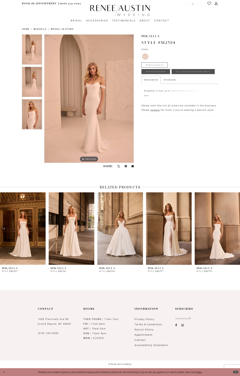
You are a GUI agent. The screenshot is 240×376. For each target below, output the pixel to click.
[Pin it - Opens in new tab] (126, 166)
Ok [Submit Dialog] (235, 372)
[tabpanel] (32, 50)
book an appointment (163, 77)
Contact (140, 340)
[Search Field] (180, 3)
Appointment (144, 334)
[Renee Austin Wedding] (120, 10)
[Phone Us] (70, 3)
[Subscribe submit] (197, 318)
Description (151, 96)
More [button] (148, 113)
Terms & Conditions (148, 324)
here (199, 372)
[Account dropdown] (216, 3)
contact (155, 127)
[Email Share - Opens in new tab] (132, 166)
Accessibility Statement (151, 345)
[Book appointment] (39, 3)
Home (25, 29)
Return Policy (144, 329)
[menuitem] (39, 3)
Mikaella (40, 29)
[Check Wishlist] (209, 3)
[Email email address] (187, 318)
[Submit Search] (191, 3)
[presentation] (23, 228)
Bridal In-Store (62, 29)
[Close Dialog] (5, 372)
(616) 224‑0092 (48, 333)
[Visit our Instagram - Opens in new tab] (182, 326)
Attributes (169, 96)
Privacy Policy (144, 319)
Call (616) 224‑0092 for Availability (174, 86)
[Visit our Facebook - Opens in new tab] (176, 326)
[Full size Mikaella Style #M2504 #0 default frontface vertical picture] (89, 99)
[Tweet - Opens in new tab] (118, 166)
